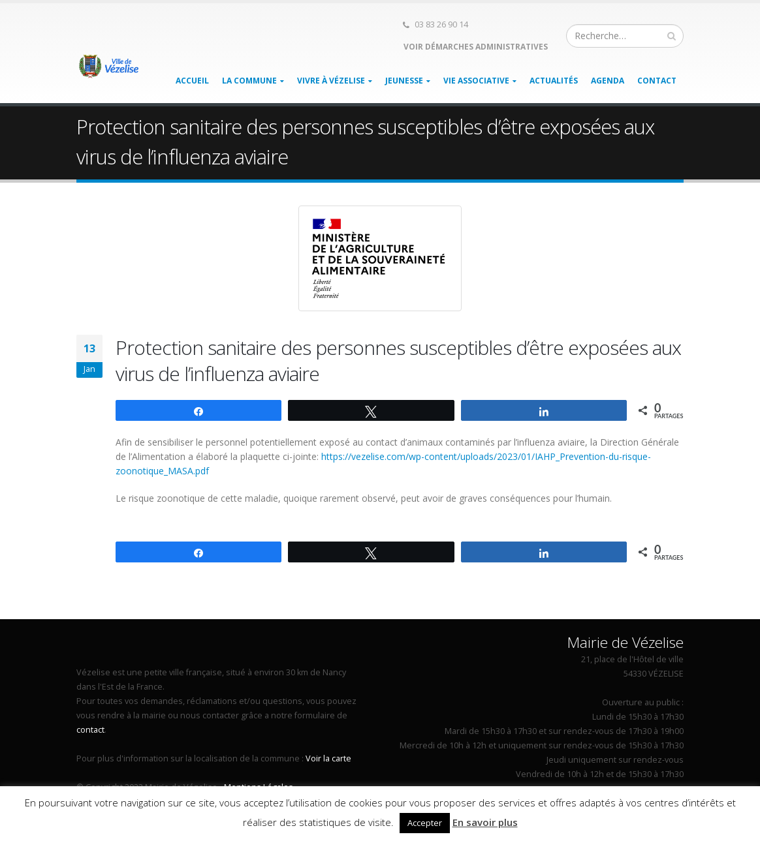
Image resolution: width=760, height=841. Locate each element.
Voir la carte (328, 758)
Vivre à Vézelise (331, 80)
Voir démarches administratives (475, 46)
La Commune (249, 80)
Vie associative (476, 80)
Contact (656, 80)
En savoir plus (485, 822)
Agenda (607, 80)
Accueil (192, 80)
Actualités (554, 80)
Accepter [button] (424, 823)
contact (90, 729)
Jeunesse (404, 80)
